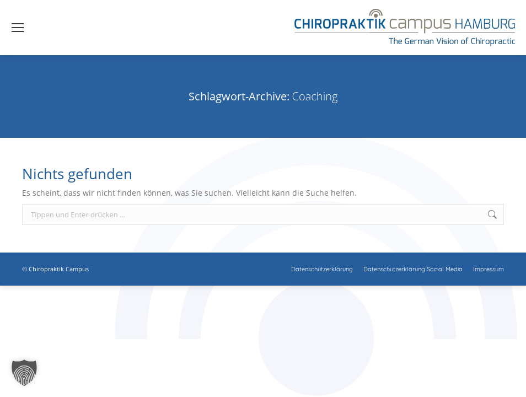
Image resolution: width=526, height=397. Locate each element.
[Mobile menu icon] (17, 27)
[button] (24, 372)
